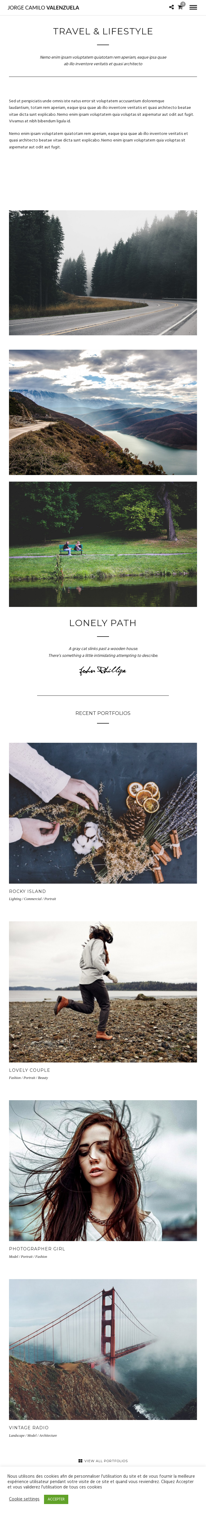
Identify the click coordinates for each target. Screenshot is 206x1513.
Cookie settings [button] (24, 1499)
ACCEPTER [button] (56, 1499)
